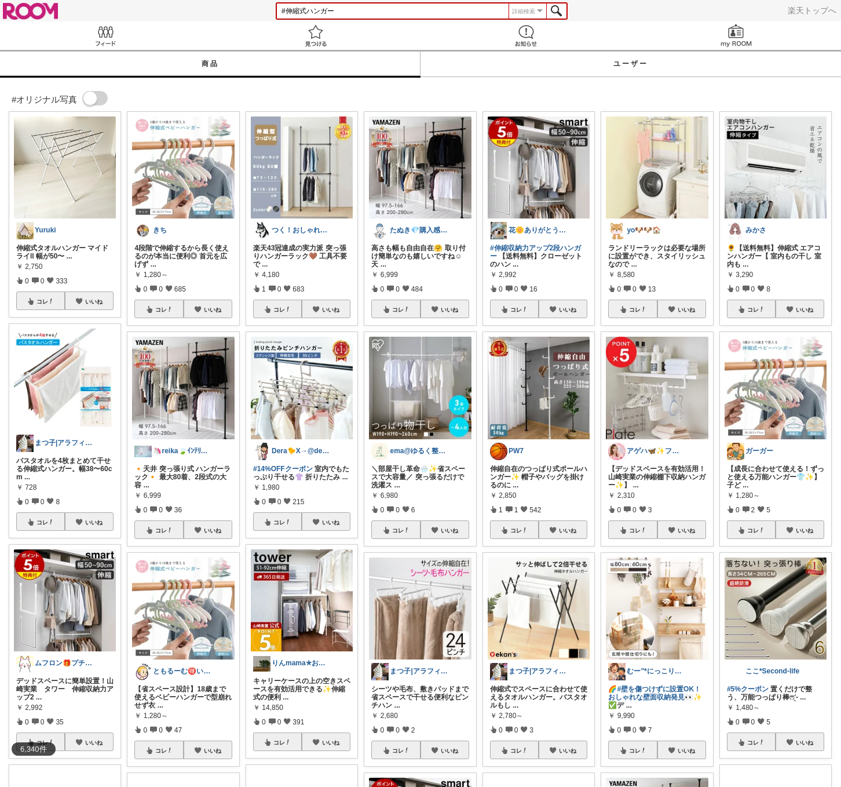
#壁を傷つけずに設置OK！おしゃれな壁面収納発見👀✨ (655, 693)
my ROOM (736, 35)
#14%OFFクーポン (283, 469)
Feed (105, 35)
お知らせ (526, 35)
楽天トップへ (812, 10)
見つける (315, 35)
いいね (94, 301)
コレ (45, 301)
